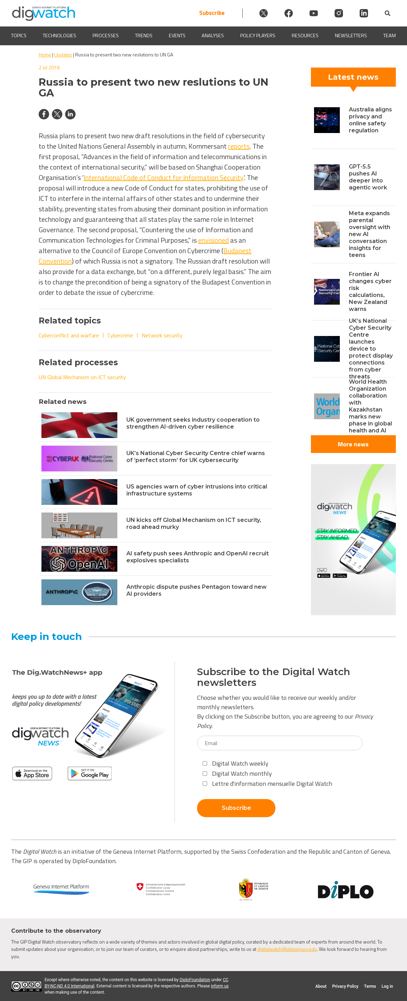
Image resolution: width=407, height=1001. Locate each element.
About (321, 986)
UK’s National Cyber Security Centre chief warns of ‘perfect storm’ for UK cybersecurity (195, 456)
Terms (370, 986)
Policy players (257, 35)
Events (177, 35)
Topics (18, 35)
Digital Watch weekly (235, 763)
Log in (387, 986)
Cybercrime (120, 335)
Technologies (59, 35)
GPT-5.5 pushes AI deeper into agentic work (368, 177)
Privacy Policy (345, 986)
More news (353, 444)
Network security (162, 335)
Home (45, 54)
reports (239, 146)
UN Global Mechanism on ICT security (82, 377)
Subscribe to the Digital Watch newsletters (273, 677)
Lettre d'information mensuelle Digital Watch (267, 783)
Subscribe (212, 13)
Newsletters (351, 35)
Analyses (213, 35)
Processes (106, 35)
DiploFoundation (195, 980)
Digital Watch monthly (237, 773)
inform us (220, 986)
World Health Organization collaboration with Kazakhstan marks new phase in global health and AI (370, 406)
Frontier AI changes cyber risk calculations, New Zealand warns (370, 291)
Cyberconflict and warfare (69, 335)
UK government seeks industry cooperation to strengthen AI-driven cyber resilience (193, 423)
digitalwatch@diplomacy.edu (287, 949)
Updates (63, 54)
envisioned (213, 240)
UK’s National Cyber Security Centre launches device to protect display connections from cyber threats (371, 349)
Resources (305, 35)
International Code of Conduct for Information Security (164, 177)
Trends (143, 35)
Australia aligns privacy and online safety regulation (370, 120)
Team (389, 35)
